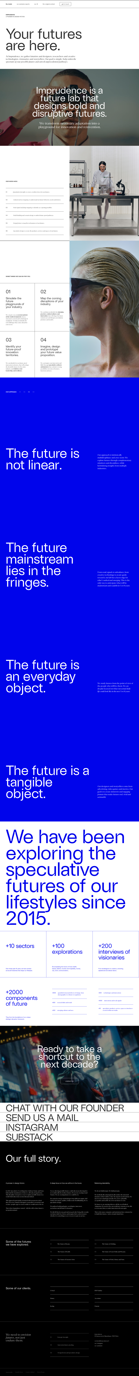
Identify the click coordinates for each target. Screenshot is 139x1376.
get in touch (65, 4)
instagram (32, 1127)
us (69, 1081)
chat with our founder (65, 1107)
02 (24, 392)
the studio (9, 4)
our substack (98, 1345)
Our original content (49, 4)
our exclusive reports (23, 4)
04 (33, 392)
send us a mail (42, 1117)
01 (20, 392)
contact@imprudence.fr (102, 1341)
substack (29, 1137)
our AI (36, 4)
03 (29, 392)
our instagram (99, 1343)
